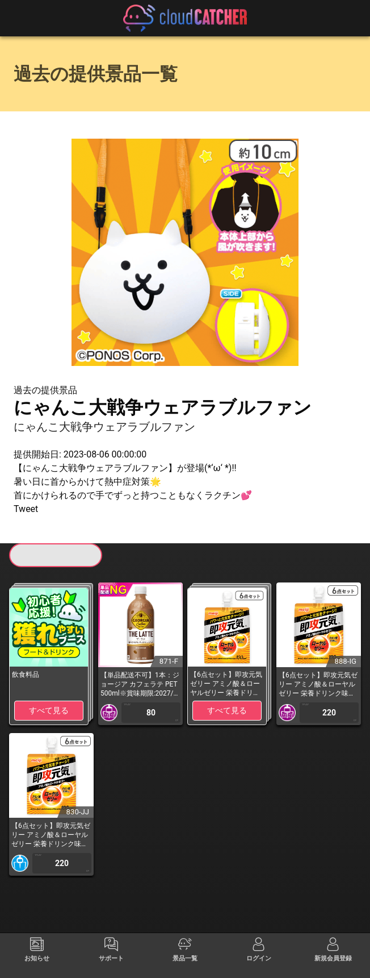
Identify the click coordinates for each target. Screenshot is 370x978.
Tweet (26, 508)
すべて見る (49, 710)
